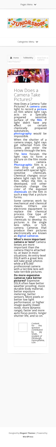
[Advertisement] (28, 386)
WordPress (28, 436)
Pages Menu (28, 4)
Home (16, 57)
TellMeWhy (28, 57)
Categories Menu (28, 41)
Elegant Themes (27, 433)
